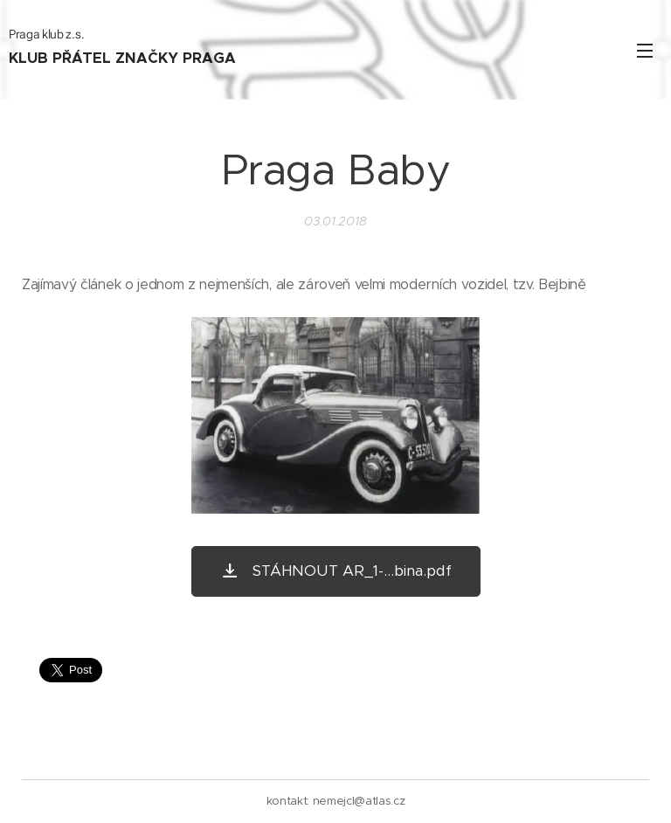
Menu (645, 51)
